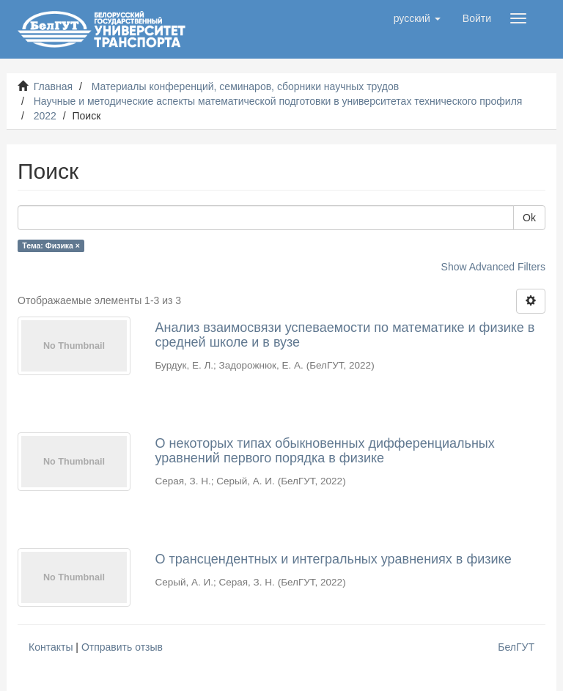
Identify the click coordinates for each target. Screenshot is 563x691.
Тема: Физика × (51, 245)
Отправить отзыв (122, 647)
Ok (529, 217)
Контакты (51, 647)
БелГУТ (516, 647)
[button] (417, 18)
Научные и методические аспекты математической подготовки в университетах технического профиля (278, 101)
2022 (45, 116)
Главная (53, 86)
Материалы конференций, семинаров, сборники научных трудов (246, 86)
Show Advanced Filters (493, 267)
